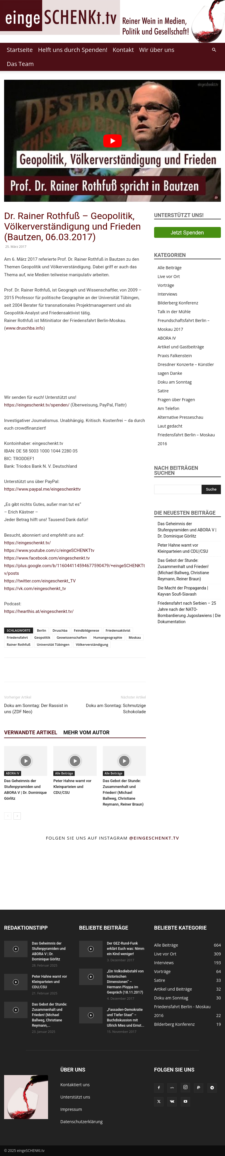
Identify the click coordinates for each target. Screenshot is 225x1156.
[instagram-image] (15, 860)
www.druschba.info (24, 328)
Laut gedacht (170, 426)
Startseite (20, 50)
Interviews (167, 294)
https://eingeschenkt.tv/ (27, 542)
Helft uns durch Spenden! (73, 50)
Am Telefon (168, 408)
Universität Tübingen (53, 644)
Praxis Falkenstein (175, 355)
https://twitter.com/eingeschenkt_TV (40, 581)
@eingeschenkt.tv (154, 838)
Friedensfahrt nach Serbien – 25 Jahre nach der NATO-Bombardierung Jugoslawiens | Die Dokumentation (189, 612)
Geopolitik (42, 637)
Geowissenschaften (72, 637)
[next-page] (17, 816)
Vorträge (166, 285)
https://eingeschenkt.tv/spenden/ (36, 405)
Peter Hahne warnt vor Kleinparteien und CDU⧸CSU (72, 787)
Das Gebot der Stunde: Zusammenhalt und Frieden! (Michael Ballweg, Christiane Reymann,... (49, 1015)
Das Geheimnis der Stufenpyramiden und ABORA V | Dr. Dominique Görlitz (187, 529)
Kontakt (123, 50)
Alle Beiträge (64, 773)
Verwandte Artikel (30, 732)
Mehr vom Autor (86, 732)
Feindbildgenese (86, 630)
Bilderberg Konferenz (178, 303)
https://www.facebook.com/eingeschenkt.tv (47, 558)
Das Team (20, 64)
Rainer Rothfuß (18, 644)
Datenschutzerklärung (81, 1121)
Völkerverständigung (92, 644)
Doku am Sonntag (175, 382)
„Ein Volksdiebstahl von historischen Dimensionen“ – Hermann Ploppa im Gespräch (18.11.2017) (125, 981)
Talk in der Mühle (174, 311)
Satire (163, 391)
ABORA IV (12, 773)
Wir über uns (156, 50)
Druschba (59, 630)
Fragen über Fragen (176, 399)
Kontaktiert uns (75, 1084)
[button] (214, 50)
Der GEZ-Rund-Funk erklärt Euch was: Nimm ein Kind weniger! (125, 948)
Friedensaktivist (118, 630)
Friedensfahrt (17, 637)
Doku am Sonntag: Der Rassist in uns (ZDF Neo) (36, 708)
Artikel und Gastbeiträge (181, 347)
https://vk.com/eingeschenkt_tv (35, 588)
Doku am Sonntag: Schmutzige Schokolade (116, 708)
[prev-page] (7, 816)
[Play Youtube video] (112, 141)
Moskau (135, 637)
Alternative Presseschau (180, 417)
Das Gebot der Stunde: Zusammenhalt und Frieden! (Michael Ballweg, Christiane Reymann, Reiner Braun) (123, 792)
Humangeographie (107, 637)
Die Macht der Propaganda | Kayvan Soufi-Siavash (183, 591)
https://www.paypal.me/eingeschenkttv (42, 489)
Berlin (41, 630)
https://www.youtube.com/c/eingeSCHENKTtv (49, 550)
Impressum (71, 1109)
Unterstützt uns (75, 1097)
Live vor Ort (169, 276)
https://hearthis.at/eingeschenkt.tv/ (39, 611)
